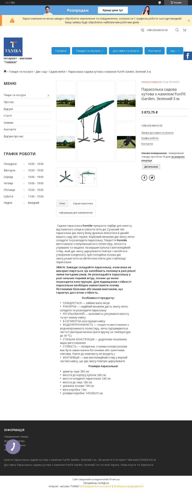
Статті (8, 115)
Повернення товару (16, 436)
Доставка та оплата (126, 51)
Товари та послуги (88, 51)
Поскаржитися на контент (96, 486)
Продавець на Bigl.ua (96, 483)
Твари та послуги (15, 95)
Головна (60, 51)
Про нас (9, 102)
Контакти (154, 51)
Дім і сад (41, 71)
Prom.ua (114, 479)
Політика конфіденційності (128, 486)
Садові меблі (57, 71)
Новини (8, 122)
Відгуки (8, 109)
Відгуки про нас (13, 136)
